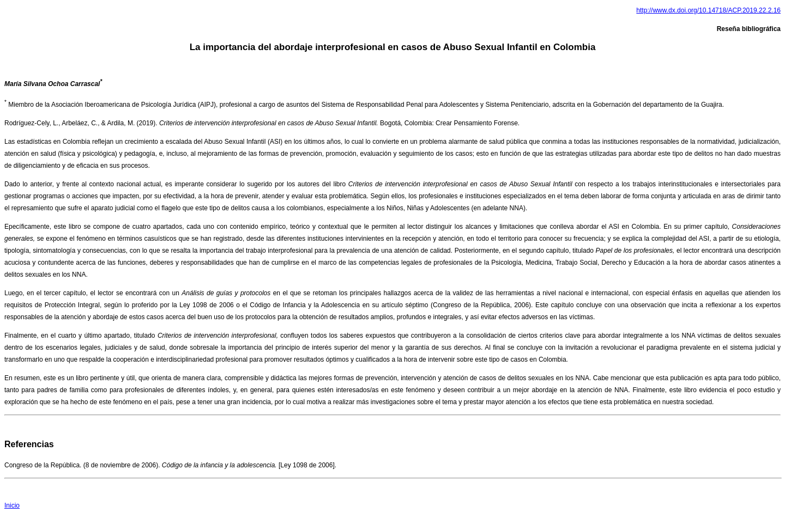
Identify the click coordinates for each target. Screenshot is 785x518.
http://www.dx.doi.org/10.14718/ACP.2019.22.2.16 (708, 10)
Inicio (12, 505)
